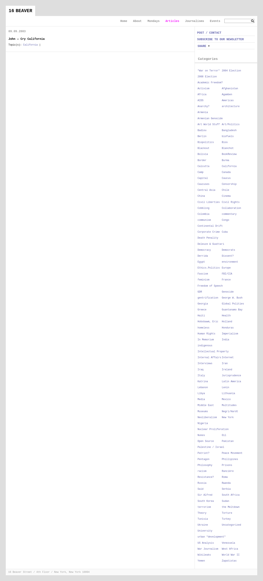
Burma (225, 160)
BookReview (229, 154)
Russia (202, 483)
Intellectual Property (213, 351)
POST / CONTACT (209, 32)
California (30, 44)
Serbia (226, 489)
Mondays (154, 21)
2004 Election (231, 70)
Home (123, 21)
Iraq (201, 369)
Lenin (225, 387)
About (137, 21)
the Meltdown (231, 507)
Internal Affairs (209, 357)
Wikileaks (204, 555)
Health (226, 315)
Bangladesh (229, 130)
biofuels (228, 136)
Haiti (201, 315)
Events (215, 21)
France (226, 279)
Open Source (206, 441)
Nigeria (203, 423)
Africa (202, 94)
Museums (203, 411)
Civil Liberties (209, 202)
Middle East (206, 405)
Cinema (226, 196)
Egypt (201, 262)
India (225, 339)
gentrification (208, 297)
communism (204, 220)
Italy (201, 375)
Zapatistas (229, 560)
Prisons (227, 465)
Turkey (226, 519)
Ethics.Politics (209, 267)
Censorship (229, 184)
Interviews (205, 363)
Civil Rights (231, 202)
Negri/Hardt (230, 411)
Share (202, 46)
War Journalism (208, 549)
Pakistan (228, 441)
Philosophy (205, 465)
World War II (231, 555)
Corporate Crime (209, 232)
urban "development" (212, 536)
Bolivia (203, 154)
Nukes (201, 435)
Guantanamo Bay (232, 309)
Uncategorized (231, 525)
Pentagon (204, 459)
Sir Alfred (205, 495)
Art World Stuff (209, 124)
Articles (172, 21)
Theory (202, 513)
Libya (201, 393)
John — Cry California (26, 39)
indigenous (205, 345)
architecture (231, 106)
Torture (227, 513)
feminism (204, 279)
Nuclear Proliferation (213, 429)
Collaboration (231, 208)
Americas (228, 100)
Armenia (203, 112)
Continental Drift (210, 226)
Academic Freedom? (210, 82)
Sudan (225, 501)
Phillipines (230, 459)
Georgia (203, 303)
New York (228, 417)
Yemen (201, 560)
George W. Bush (232, 297)
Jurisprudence (231, 375)
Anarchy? (204, 106)
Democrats (228, 250)
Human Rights (206, 333)
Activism (204, 88)
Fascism (203, 273)
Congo (225, 220)
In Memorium (206, 339)
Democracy (204, 250)
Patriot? (204, 453)
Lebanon (203, 387)
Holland (227, 321)
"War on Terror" (209, 70)
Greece (202, 309)
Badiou (202, 130)
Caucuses (204, 184)
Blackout (204, 148)
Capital (203, 178)
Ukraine (203, 525)
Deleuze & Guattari (211, 244)
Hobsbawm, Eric (208, 321)
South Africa (231, 495)
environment (230, 262)
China (201, 196)
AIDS (201, 100)
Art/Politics (231, 124)
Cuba (225, 232)
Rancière (228, 471)
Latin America (231, 381)
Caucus (226, 178)
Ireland (227, 369)
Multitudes (229, 405)
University (205, 531)
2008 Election (207, 76)
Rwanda (226, 483)
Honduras (228, 327)
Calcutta (204, 166)
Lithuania (228, 393)
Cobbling (204, 208)
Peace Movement (232, 453)
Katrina (203, 381)
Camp (201, 172)
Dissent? (228, 256)
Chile (225, 190)
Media (201, 399)
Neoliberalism (207, 417)
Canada (226, 172)
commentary (229, 214)
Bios (225, 142)
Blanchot (228, 148)
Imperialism (230, 333)
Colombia (204, 214)
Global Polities (233, 303)
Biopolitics (206, 142)
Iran (225, 363)
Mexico (226, 399)
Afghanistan (230, 88)
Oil (224, 435)
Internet (228, 357)
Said (201, 489)
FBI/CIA (227, 273)
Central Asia (206, 190)
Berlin (202, 136)
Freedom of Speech (210, 286)
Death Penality (208, 238)
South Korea (206, 501)
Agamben (227, 94)
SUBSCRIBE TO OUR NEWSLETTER (220, 39)
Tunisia (203, 519)
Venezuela (228, 543)
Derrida (203, 256)
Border (202, 160)
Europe (226, 267)
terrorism (204, 507)
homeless (204, 327)
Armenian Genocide (210, 118)
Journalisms (194, 21)
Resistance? (206, 477)
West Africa (230, 549)
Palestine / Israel (211, 447)
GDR (200, 291)
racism (202, 471)
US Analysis (206, 543)
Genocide (228, 291)
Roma (225, 477)
